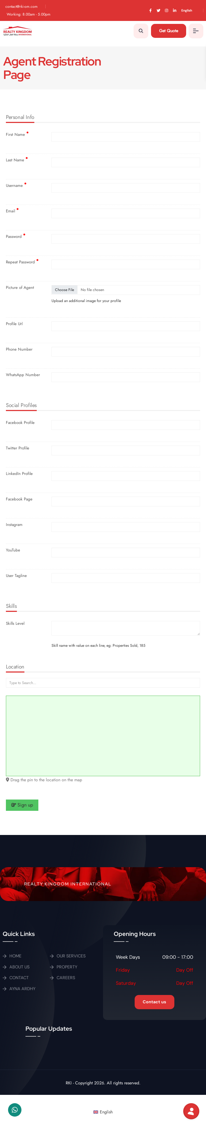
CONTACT (19, 977)
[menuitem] (190, 10)
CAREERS (66, 977)
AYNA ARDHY (22, 988)
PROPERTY (67, 967)
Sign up (22, 804)
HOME (15, 956)
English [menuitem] (106, 1112)
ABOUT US (19, 967)
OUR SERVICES (71, 956)
